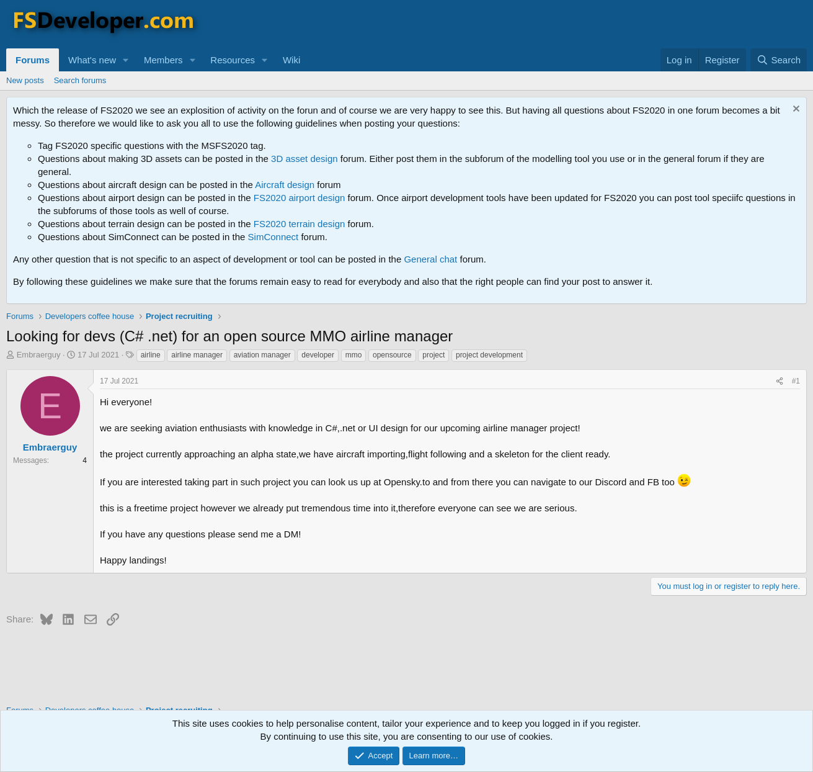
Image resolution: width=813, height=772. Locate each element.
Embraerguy (39, 354)
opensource (392, 355)
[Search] (778, 59)
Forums (33, 60)
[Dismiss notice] (794, 110)
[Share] (779, 381)
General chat (430, 259)
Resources (232, 60)
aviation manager (262, 355)
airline (151, 355)
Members (163, 60)
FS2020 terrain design (299, 223)
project (433, 355)
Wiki (291, 60)
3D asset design (304, 158)
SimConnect (273, 236)
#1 (796, 381)
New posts (25, 80)
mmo (353, 355)
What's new (92, 60)
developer (317, 355)
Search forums (80, 80)
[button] (126, 59)
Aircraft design (284, 184)
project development (489, 355)
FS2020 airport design (299, 197)
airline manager (197, 355)
